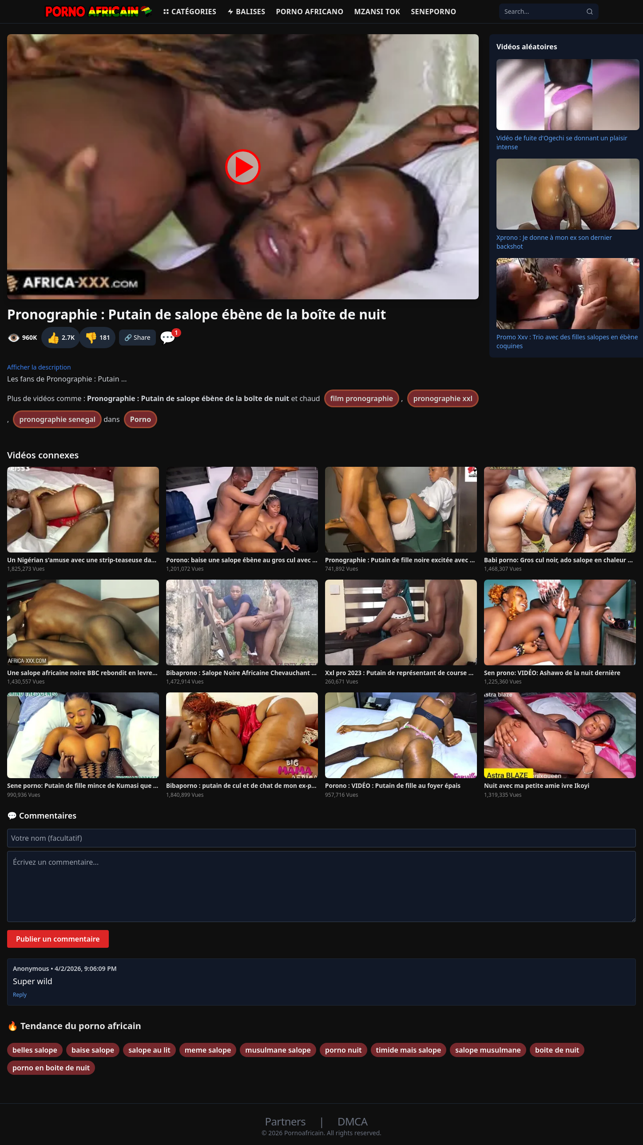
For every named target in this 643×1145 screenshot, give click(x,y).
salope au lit (149, 1050)
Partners (286, 1121)
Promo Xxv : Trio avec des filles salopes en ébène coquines (567, 341)
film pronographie (361, 398)
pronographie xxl (442, 398)
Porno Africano (309, 11)
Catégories (189, 11)
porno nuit (343, 1050)
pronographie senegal (57, 419)
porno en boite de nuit (51, 1068)
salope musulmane (488, 1050)
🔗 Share (137, 337)
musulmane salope (278, 1050)
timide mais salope (408, 1050)
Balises (246, 11)
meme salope (208, 1050)
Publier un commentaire (58, 939)
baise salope (92, 1050)
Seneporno (433, 11)
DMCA (352, 1121)
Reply (20, 994)
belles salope (34, 1050)
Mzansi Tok (377, 11)
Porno (140, 419)
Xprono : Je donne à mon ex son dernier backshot (554, 241)
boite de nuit (557, 1050)
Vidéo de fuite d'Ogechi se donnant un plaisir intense (561, 142)
